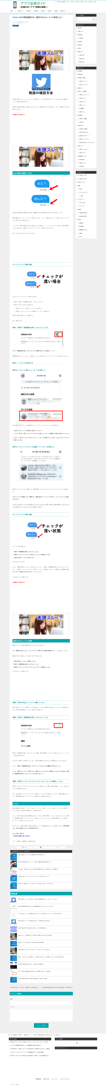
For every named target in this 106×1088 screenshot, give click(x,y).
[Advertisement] (41, 38)
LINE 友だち (81, 125)
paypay (56, 11)
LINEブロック (82, 98)
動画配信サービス (83, 229)
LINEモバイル (82, 163)
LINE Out (81, 122)
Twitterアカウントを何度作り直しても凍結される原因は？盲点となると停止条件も (35, 935)
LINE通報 (81, 108)
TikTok (79, 48)
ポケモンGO (82, 202)
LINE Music (82, 159)
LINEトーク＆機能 (82, 91)
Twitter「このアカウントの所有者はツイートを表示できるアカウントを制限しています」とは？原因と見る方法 (41, 956)
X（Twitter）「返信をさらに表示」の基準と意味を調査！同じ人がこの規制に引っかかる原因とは (38, 869)
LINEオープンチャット (84, 139)
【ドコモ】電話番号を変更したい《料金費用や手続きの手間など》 (26, 1045)
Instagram (36, 11)
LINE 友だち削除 (83, 128)
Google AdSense (83, 212)
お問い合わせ (46, 1079)
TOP (16, 1034)
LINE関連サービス (82, 156)
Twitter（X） (21, 11)
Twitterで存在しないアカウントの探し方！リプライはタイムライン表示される (34, 949)
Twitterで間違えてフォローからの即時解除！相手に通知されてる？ (31, 854)
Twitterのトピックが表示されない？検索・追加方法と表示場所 (31, 942)
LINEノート (82, 105)
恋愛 (79, 185)
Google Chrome (83, 216)
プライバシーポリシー (65, 1079)
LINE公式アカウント (84, 135)
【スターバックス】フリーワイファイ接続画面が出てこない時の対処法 (27, 1052)
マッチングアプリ (83, 192)
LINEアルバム (82, 101)
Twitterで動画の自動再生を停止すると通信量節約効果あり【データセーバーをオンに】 (36, 906)
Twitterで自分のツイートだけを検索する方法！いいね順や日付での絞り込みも (34, 920)
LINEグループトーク (84, 94)
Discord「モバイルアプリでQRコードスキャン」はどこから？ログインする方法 (29, 1042)
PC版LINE (80, 74)
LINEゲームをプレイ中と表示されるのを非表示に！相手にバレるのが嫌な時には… (30, 1055)
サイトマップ (55, 1079)
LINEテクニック (83, 81)
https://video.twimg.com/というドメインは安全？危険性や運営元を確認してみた (34, 861)
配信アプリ (63, 11)
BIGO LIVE (81, 62)
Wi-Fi (80, 236)
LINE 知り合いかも (83, 132)
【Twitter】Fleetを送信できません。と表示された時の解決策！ (31, 964)
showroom (81, 58)
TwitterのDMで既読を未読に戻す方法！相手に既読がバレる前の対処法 (57, 987)
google (79, 209)
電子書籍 (81, 226)
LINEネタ (80, 88)
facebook (28, 11)
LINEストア (80, 145)
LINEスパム (82, 111)
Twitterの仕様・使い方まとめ (22, 836)
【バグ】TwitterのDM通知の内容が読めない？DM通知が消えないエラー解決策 (34, 971)
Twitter (18, 841)
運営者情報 (38, 1079)
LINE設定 (80, 71)
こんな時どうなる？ (82, 178)
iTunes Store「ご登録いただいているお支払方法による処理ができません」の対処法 (30, 1048)
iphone (79, 219)
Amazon (50, 11)
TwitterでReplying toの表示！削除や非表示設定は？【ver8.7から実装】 (32, 978)
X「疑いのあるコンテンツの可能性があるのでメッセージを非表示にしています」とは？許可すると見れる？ (40, 913)
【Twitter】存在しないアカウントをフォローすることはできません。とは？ (33, 876)
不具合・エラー (81, 182)
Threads (81, 38)
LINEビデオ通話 (83, 118)
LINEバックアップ (83, 84)
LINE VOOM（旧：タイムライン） (87, 142)
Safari (80, 233)
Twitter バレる (31, 841)
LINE (11, 11)
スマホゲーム (81, 199)
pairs (82, 195)
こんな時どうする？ (82, 175)
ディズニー (82, 206)
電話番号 (81, 223)
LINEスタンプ (82, 152)
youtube (43, 11)
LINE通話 (80, 115)
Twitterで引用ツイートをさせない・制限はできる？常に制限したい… (25, 987)
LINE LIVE (81, 55)
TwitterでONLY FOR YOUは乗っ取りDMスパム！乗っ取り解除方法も (32, 928)
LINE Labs (81, 166)
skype (80, 189)
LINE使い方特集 (81, 77)
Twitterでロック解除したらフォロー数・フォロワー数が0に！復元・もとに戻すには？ (35, 883)
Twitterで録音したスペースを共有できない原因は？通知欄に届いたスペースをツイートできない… (38, 899)
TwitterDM (24, 841)
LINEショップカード (84, 149)
